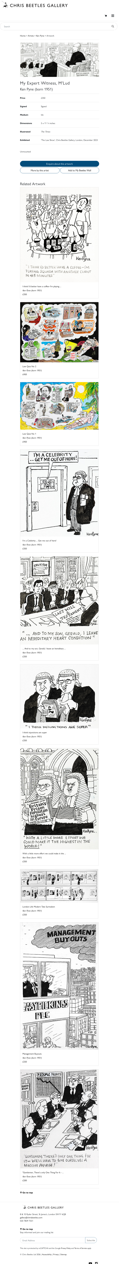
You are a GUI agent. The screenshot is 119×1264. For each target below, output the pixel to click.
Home (23, 35)
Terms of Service (80, 1248)
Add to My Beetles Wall (79, 170)
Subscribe (91, 1240)
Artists (31, 35)
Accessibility (47, 1254)
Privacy (56, 1254)
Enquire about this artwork (59, 163)
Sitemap (63, 1254)
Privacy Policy (66, 1248)
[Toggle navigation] (112, 15)
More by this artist (40, 170)
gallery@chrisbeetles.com (31, 1217)
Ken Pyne (40, 35)
